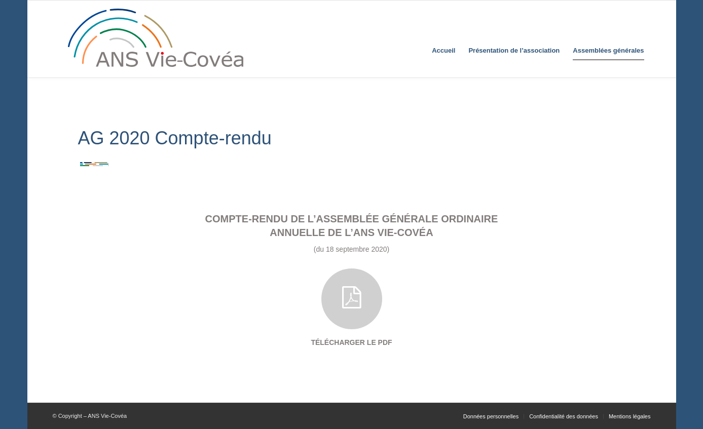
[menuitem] (443, 39)
